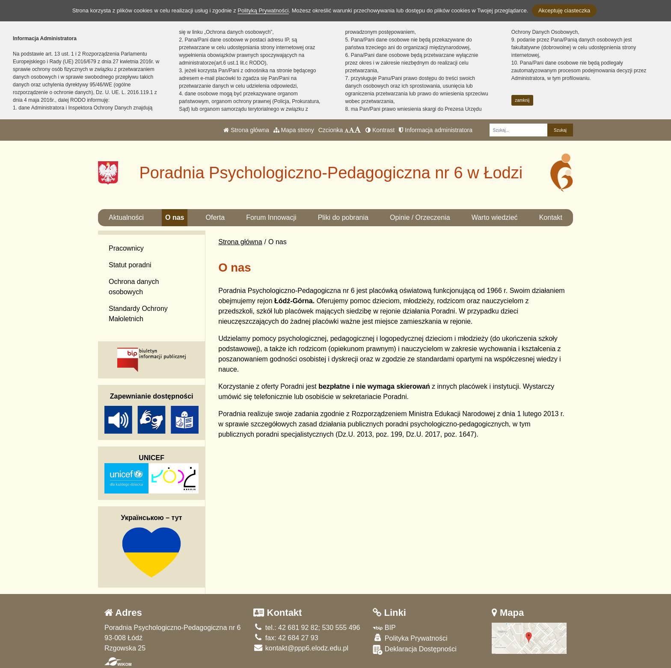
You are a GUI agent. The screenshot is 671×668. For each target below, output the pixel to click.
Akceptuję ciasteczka (564, 10)
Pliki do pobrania (343, 217)
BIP (384, 627)
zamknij (522, 100)
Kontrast (380, 130)
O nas (174, 217)
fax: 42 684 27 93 (285, 637)
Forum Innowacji (271, 217)
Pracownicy (126, 248)
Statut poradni (130, 265)
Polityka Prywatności (410, 638)
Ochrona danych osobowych (134, 287)
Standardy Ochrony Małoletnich (138, 313)
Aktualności (126, 217)
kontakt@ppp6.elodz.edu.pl (300, 648)
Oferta (215, 217)
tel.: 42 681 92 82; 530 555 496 (306, 627)
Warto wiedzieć (495, 217)
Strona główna (246, 130)
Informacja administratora (435, 130)
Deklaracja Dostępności (415, 650)
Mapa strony (293, 130)
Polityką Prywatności (263, 10)
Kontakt (550, 217)
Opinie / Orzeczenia (420, 217)
